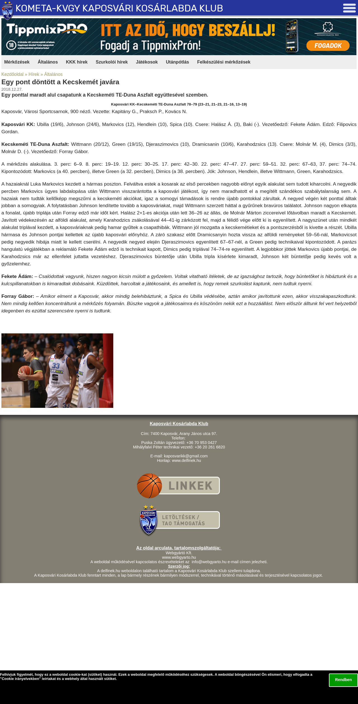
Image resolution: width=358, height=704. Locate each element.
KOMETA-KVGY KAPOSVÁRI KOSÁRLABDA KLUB (119, 8)
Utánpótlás (177, 62)
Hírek (34, 74)
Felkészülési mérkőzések (223, 62)
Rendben (343, 679)
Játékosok (147, 62)
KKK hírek (77, 62)
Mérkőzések (17, 62)
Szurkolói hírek (112, 62)
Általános (48, 62)
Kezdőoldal (12, 74)
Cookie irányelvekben (20, 679)
